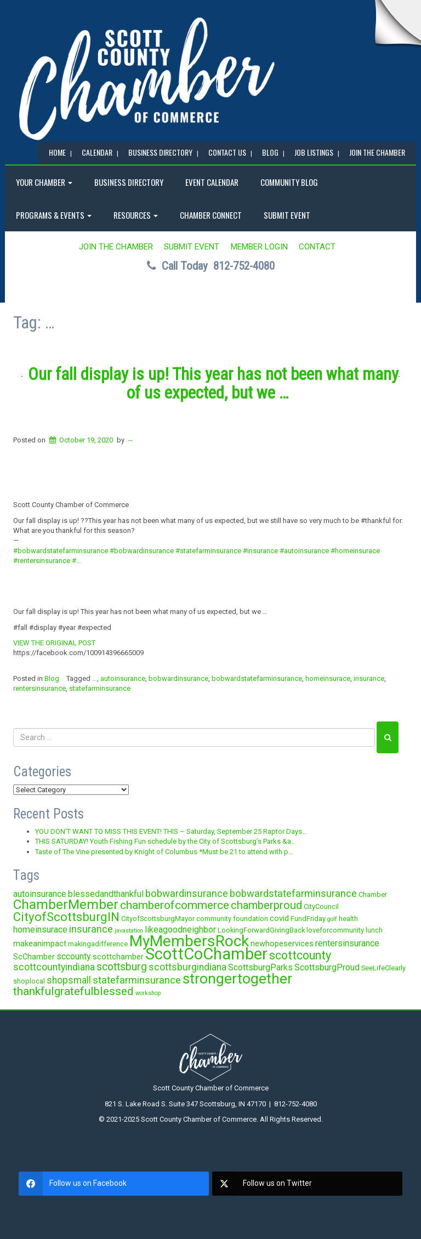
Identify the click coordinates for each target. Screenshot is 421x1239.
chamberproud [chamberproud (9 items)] (266, 905)
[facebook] (114, 1184)
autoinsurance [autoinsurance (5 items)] (39, 894)
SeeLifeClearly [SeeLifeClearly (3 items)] (383, 968)
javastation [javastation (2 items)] (129, 930)
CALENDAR (97, 152)
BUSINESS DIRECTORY (160, 152)
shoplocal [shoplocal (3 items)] (29, 981)
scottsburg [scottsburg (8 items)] (121, 966)
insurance (369, 678)
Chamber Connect (211, 215)
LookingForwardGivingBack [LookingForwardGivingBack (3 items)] (261, 930)
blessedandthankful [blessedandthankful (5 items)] (106, 894)
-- (130, 440)
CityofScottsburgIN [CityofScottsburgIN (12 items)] (66, 917)
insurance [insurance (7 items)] (91, 929)
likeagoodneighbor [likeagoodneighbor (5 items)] (180, 929)
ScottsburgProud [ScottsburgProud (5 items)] (327, 967)
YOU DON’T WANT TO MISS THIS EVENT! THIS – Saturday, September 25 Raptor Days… (171, 831)
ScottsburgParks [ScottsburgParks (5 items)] (260, 967)
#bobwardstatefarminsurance (60, 551)
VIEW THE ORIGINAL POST (54, 643)
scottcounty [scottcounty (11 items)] (300, 955)
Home (57, 152)
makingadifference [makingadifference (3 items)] (98, 944)
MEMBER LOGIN (259, 247)
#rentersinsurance (41, 560)
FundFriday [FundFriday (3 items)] (308, 918)
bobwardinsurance (178, 678)
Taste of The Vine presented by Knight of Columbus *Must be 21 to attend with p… (164, 852)
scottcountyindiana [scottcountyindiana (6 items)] (54, 967)
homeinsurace (327, 678)
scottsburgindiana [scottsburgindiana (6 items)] (187, 967)
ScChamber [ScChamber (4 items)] (34, 957)
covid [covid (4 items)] (279, 918)
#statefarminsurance (208, 551)
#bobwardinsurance (142, 551)
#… (76, 560)
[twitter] (307, 1184)
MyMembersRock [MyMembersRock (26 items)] (189, 941)
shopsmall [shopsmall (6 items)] (69, 980)
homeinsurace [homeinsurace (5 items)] (40, 929)
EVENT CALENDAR (211, 182)
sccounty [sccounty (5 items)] (73, 956)
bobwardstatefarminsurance (257, 678)
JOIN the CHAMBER (377, 152)
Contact (317, 247)
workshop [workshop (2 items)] (148, 993)
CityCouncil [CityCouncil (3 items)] (321, 906)
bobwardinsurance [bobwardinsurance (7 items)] (186, 893)
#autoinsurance (304, 551)
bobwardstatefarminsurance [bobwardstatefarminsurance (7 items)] (293, 893)
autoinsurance (122, 678)
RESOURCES (135, 215)
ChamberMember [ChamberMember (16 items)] (65, 904)
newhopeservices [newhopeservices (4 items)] (282, 943)
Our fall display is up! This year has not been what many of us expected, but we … (213, 383)
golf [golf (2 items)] (332, 919)
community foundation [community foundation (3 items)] (232, 918)
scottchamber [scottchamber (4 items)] (118, 957)
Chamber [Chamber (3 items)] (373, 894)
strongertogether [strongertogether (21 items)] (237, 978)
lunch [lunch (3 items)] (374, 930)
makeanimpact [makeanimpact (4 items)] (39, 943)
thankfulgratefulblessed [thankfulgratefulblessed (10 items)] (73, 991)
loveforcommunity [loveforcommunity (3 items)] (335, 930)
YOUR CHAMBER (44, 182)
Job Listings (313, 152)
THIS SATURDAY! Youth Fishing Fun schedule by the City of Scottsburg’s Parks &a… (165, 841)
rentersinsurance (39, 688)
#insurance (260, 551)
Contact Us (227, 152)
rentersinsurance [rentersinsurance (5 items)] (347, 943)
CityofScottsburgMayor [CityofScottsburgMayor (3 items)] (158, 918)
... (94, 678)
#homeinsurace (355, 551)
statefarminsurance (99, 688)
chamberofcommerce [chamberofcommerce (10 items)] (174, 905)
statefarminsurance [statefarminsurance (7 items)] (137, 980)
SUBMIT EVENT (287, 215)
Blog (51, 678)
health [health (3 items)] (348, 918)
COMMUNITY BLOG (289, 182)
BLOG (270, 152)
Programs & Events (54, 215)
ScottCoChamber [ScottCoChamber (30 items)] (206, 954)
